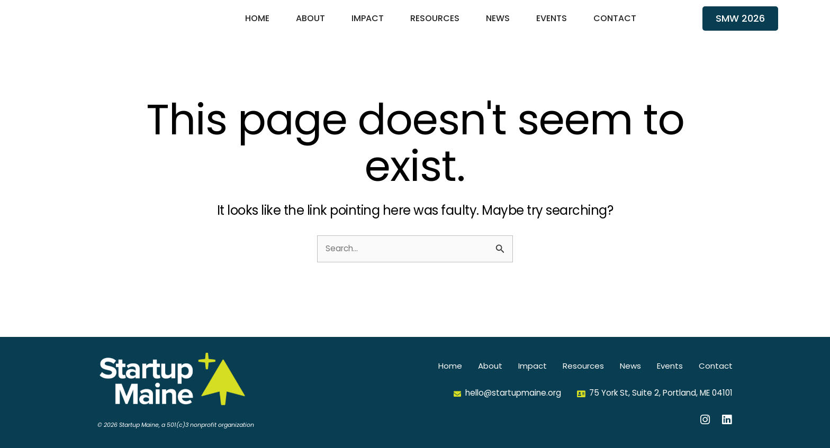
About (310, 26)
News (498, 26)
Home (257, 26)
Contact (614, 26)
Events (551, 26)
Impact (367, 26)
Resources (434, 26)
